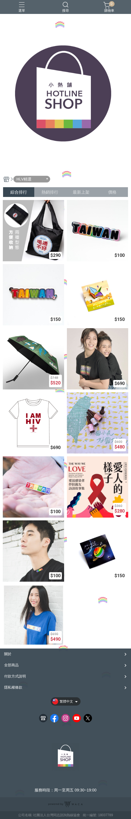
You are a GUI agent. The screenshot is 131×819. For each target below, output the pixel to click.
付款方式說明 (15, 676)
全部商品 (11, 665)
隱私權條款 (13, 687)
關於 (7, 654)
